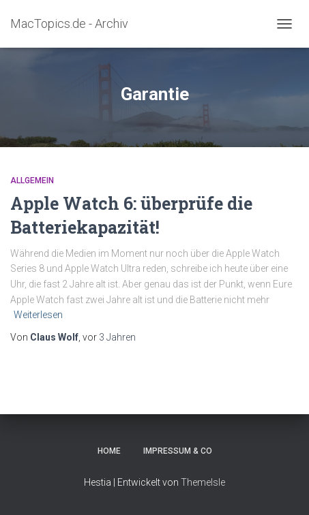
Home (109, 451)
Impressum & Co (177, 451)
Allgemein (32, 180)
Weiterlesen (38, 314)
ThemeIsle (203, 482)
